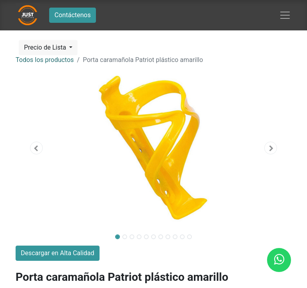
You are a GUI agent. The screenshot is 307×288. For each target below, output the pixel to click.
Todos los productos (45, 60)
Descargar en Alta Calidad (57, 253)
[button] (36, 148)
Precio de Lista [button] (46, 47)
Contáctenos (72, 15)
